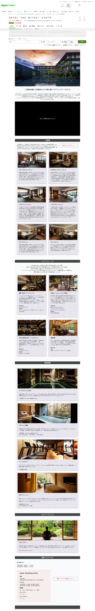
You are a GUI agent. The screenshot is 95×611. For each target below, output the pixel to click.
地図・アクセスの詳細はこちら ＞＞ (66, 578)
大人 (50, 41)
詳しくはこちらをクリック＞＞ (25, 550)
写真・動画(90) (32, 26)
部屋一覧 (25, 26)
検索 (82, 41)
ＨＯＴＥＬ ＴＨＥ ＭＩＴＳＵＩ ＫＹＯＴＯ (30, 18)
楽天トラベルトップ (12, 14)
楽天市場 (84, 1)
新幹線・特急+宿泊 (80, 45)
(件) (21, 20)
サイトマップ (71, 1)
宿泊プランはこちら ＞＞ (68, 145)
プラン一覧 (18, 26)
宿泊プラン (13, 38)
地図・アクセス (41, 26)
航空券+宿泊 (56, 45)
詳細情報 (36, 29)
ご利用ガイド (65, 1)
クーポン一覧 (59, 26)
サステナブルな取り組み (57, 20)
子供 (53, 41)
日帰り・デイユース (22, 38)
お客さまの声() (50, 26)
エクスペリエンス (28, 29)
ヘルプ (60, 1)
